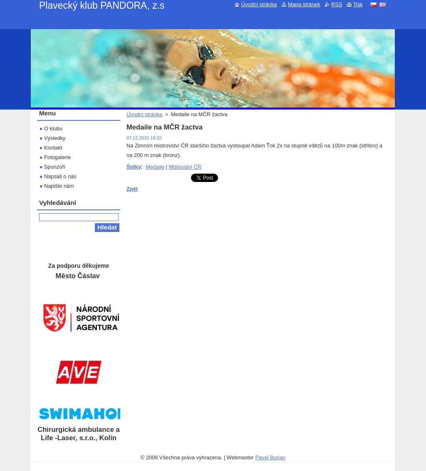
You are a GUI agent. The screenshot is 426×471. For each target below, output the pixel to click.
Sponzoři (54, 167)
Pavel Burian (270, 457)
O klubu (53, 128)
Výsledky (54, 138)
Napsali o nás (60, 176)
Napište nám (59, 186)
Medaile (155, 167)
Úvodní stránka (144, 114)
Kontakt (53, 148)
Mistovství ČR (184, 167)
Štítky (133, 167)
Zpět (132, 189)
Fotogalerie (57, 157)
